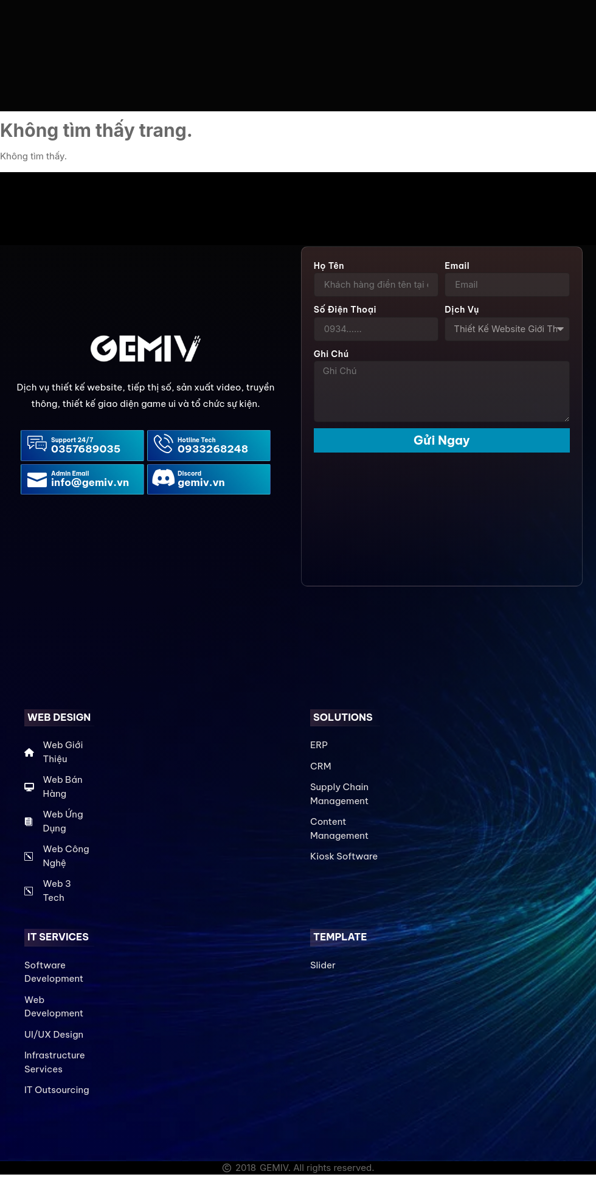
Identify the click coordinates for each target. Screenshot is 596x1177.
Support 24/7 (72, 442)
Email (457, 267)
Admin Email (70, 476)
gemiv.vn (201, 484)
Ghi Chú (331, 356)
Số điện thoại (345, 312)
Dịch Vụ (462, 312)
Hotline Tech (197, 442)
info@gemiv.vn (90, 484)
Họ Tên (329, 267)
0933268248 (213, 450)
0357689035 (85, 450)
